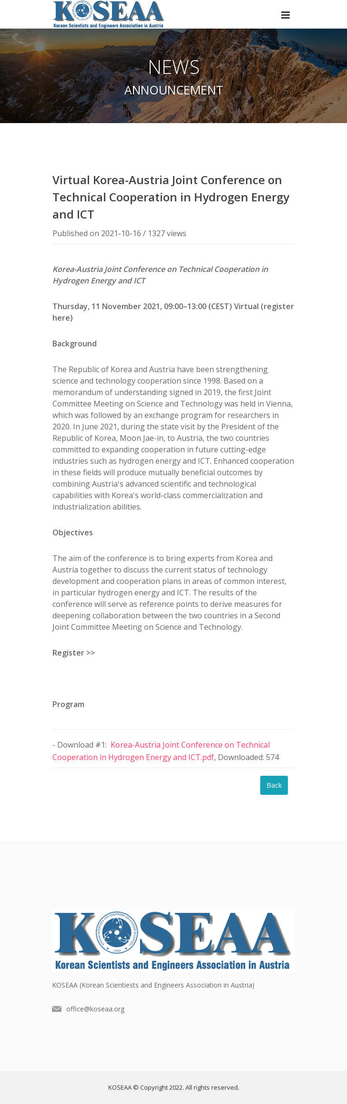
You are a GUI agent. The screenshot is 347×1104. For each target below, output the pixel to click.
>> (90, 652)
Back (274, 785)
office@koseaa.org (95, 1008)
